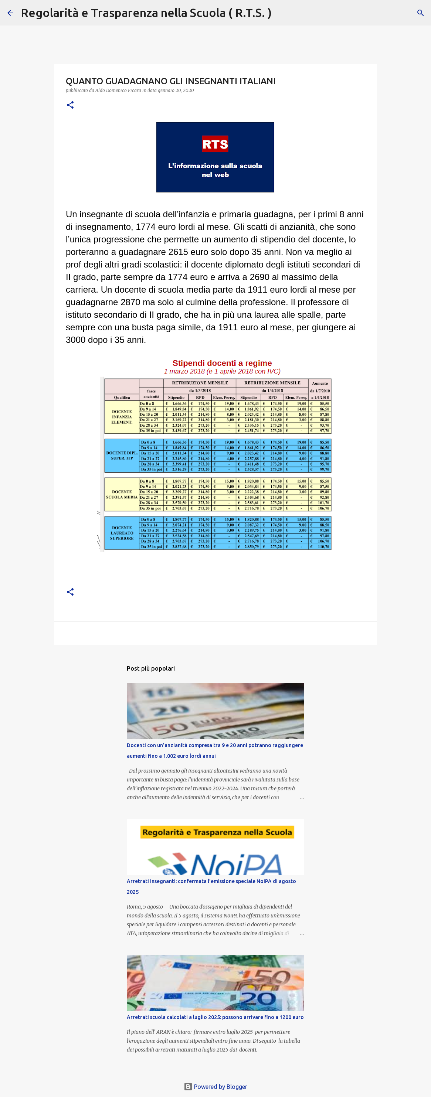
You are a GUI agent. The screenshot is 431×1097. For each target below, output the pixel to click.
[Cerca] (282, 13)
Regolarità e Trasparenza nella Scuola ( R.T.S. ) (146, 12)
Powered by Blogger (215, 1086)
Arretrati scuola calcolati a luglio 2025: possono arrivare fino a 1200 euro (215, 1017)
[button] (70, 105)
